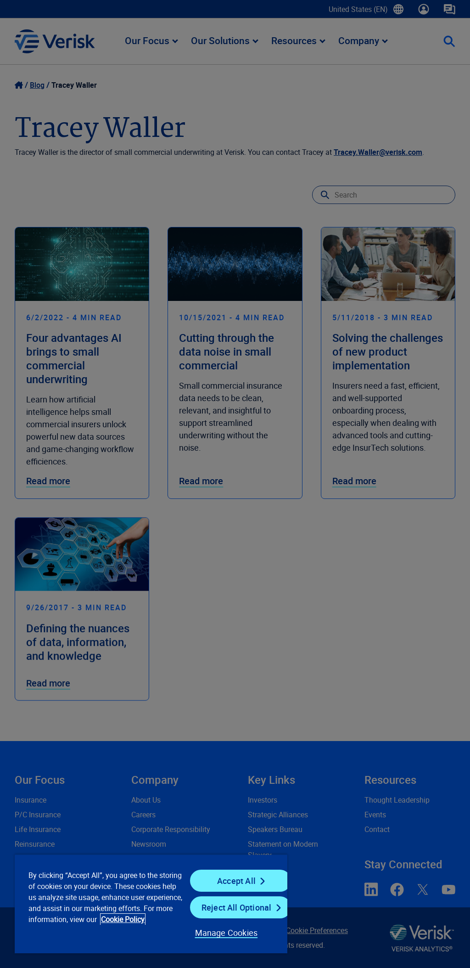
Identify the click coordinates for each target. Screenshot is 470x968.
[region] (151, 903)
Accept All (236, 880)
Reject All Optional (236, 907)
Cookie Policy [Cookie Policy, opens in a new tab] (123, 919)
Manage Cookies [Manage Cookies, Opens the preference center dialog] (226, 932)
